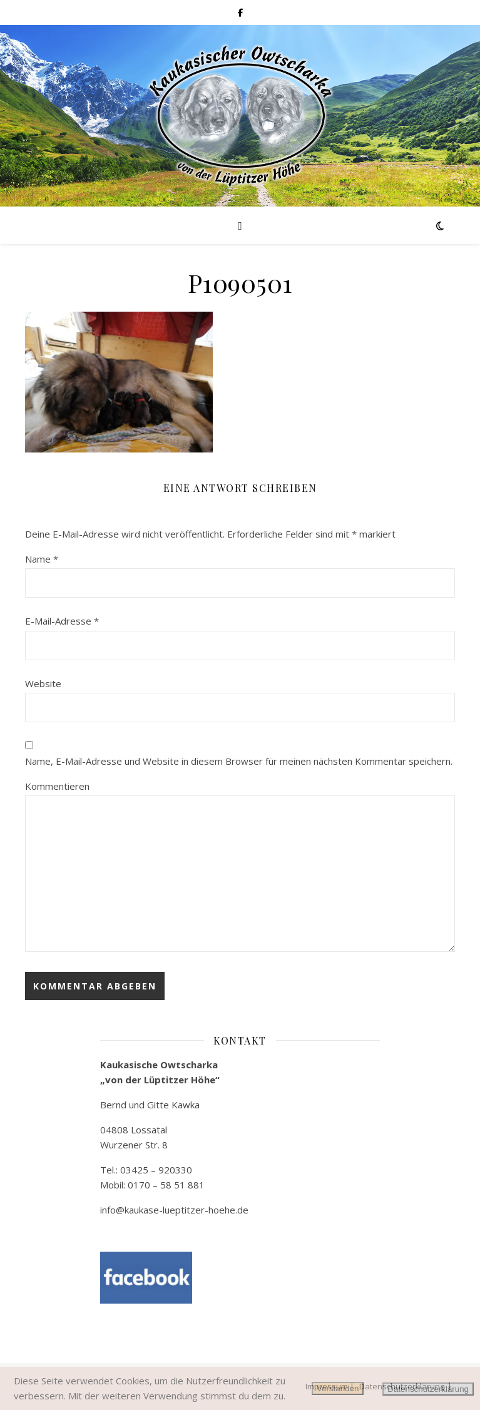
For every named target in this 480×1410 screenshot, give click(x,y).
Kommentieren (57, 786)
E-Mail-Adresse (62, 621)
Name (41, 559)
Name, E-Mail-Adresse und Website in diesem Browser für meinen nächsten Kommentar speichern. (238, 761)
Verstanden (338, 1388)
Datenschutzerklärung (428, 1389)
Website (43, 683)
